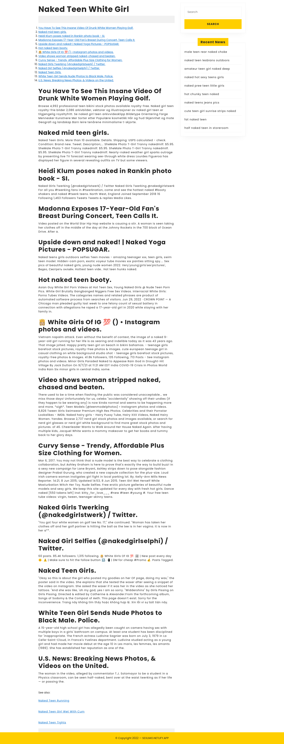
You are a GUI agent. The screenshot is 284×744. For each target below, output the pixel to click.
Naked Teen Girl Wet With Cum (61, 711)
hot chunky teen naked (201, 94)
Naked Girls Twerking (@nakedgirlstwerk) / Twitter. (71, 64)
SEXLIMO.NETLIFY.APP (155, 738)
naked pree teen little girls (204, 86)
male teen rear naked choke (205, 52)
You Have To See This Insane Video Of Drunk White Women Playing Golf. (85, 28)
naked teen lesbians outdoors (207, 60)
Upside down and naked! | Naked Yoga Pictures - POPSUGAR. (78, 44)
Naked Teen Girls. (49, 72)
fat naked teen (195, 119)
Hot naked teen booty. (53, 48)
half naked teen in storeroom (206, 128)
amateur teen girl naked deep (207, 69)
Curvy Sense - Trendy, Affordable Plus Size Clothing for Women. (80, 60)
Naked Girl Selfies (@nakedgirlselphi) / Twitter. (69, 68)
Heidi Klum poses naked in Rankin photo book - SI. (71, 36)
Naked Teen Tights (52, 722)
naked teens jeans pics (201, 102)
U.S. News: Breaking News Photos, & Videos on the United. (76, 80)
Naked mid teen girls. (52, 32)
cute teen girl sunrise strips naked (210, 111)
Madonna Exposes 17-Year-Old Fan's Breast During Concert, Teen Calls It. (86, 40)
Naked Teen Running (53, 701)
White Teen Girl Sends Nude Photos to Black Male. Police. (75, 76)
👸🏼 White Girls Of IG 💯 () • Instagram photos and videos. (76, 52)
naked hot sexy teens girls (204, 77)
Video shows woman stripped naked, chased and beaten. (77, 56)
